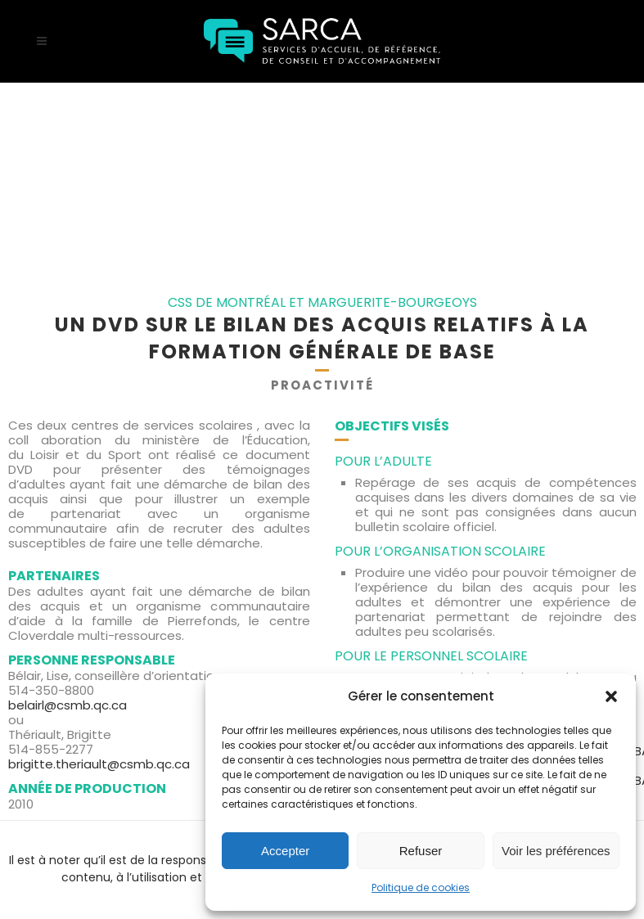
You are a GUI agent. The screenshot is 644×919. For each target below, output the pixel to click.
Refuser (421, 851)
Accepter (285, 851)
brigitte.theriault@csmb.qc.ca (99, 764)
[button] (611, 696)
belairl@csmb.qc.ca (67, 705)
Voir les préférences (556, 851)
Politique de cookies (421, 887)
